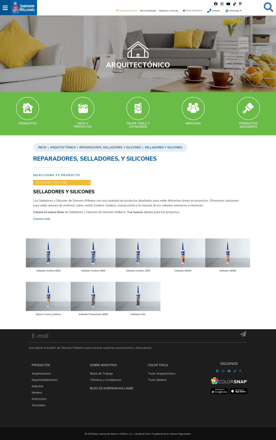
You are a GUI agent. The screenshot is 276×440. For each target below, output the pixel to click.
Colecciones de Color (126, 10)
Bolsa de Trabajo (101, 373)
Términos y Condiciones (105, 380)
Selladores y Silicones (168, 10)
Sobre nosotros (103, 365)
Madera (37, 392)
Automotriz (39, 399)
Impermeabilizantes (45, 380)
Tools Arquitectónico (161, 373)
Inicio (42, 147)
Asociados (39, 405)
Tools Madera (157, 380)
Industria (37, 386)
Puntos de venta (192, 10)
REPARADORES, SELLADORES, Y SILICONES (110, 147)
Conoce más (41, 219)
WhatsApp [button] (233, 10)
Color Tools (158, 365)
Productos (41, 365)
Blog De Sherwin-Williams (111, 388)
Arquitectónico (63, 147)
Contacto (213, 10)
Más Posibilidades (148, 10)
